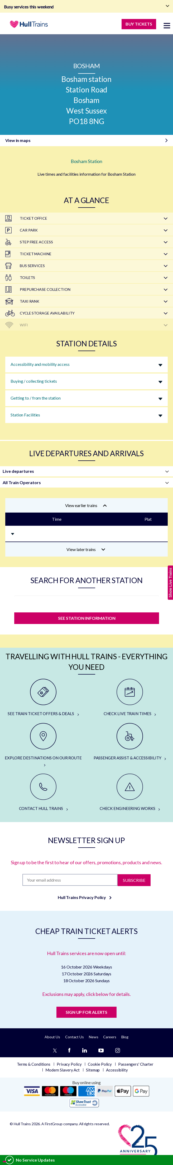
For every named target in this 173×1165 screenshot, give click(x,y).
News (93, 1037)
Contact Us (74, 1037)
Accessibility (117, 1070)
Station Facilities (25, 414)
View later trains (85, 549)
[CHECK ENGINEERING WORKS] (129, 793)
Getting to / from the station (36, 397)
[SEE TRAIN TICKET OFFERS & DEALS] (43, 698)
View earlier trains (86, 505)
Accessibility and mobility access (40, 364)
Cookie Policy (100, 1064)
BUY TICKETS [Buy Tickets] (139, 23)
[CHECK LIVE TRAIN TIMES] (129, 698)
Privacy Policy (69, 1064)
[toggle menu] (167, 25)
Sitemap (93, 1070)
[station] (86, 603)
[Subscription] (70, 880)
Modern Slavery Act (62, 1070)
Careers (109, 1037)
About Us (52, 1037)
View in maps (18, 140)
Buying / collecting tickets (34, 381)
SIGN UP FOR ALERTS (86, 1012)
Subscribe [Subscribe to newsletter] (134, 879)
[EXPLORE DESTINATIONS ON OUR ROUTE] (43, 745)
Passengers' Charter (135, 1064)
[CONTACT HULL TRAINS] (43, 793)
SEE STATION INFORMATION (86, 618)
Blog (125, 1037)
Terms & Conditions (33, 1064)
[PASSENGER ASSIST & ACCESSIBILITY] (129, 742)
